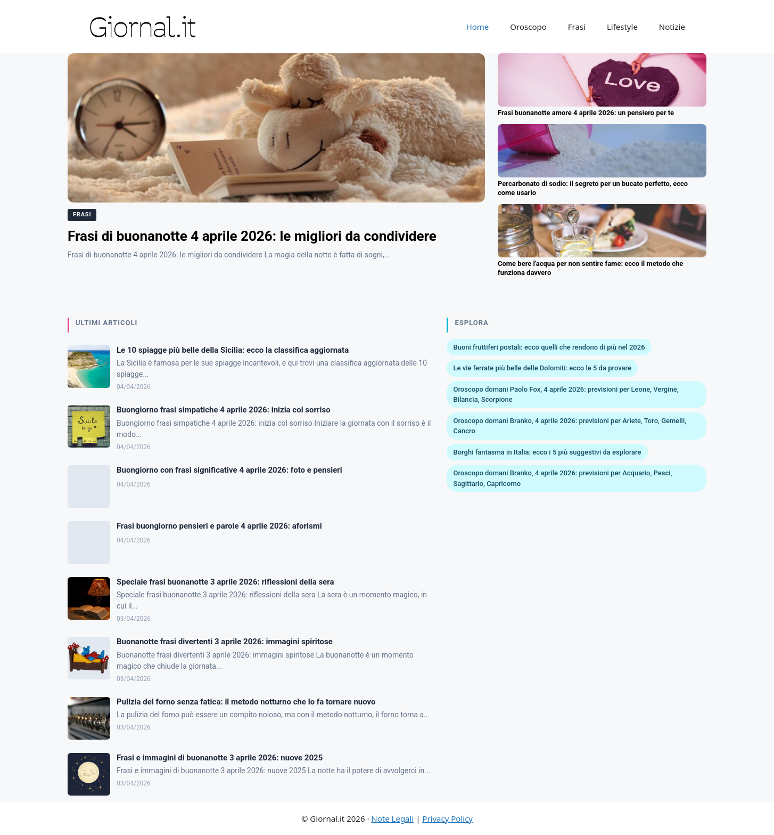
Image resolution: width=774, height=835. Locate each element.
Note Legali (392, 818)
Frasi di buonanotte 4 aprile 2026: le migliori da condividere (252, 236)
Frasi (577, 26)
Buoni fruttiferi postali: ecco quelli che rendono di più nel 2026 (549, 347)
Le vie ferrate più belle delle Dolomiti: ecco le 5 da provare (542, 368)
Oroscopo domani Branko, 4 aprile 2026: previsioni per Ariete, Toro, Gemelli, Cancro (569, 426)
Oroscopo (528, 26)
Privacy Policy (447, 818)
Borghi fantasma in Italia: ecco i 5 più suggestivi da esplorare (547, 452)
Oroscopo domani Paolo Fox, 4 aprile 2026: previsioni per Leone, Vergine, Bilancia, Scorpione (565, 394)
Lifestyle (622, 26)
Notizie (672, 26)
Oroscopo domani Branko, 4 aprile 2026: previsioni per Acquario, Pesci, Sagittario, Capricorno (562, 478)
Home (477, 26)
